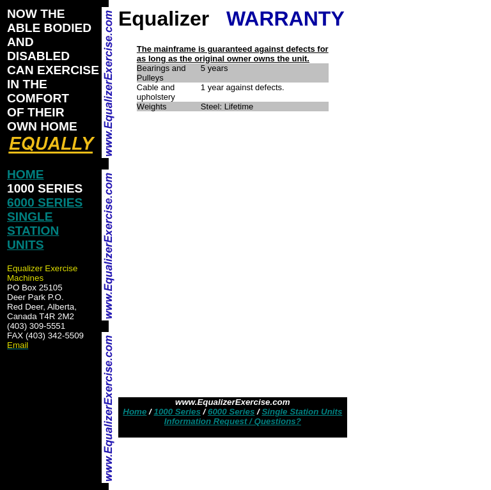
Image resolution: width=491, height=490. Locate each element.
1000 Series (176, 411)
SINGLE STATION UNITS (33, 230)
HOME (25, 174)
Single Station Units (301, 411)
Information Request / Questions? (232, 421)
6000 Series (231, 411)
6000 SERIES (44, 202)
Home (134, 411)
